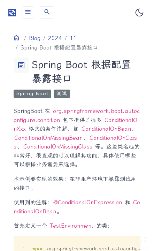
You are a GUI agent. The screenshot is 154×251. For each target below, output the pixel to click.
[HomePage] (12, 12)
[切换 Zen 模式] (143, 240)
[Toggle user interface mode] (139, 12)
